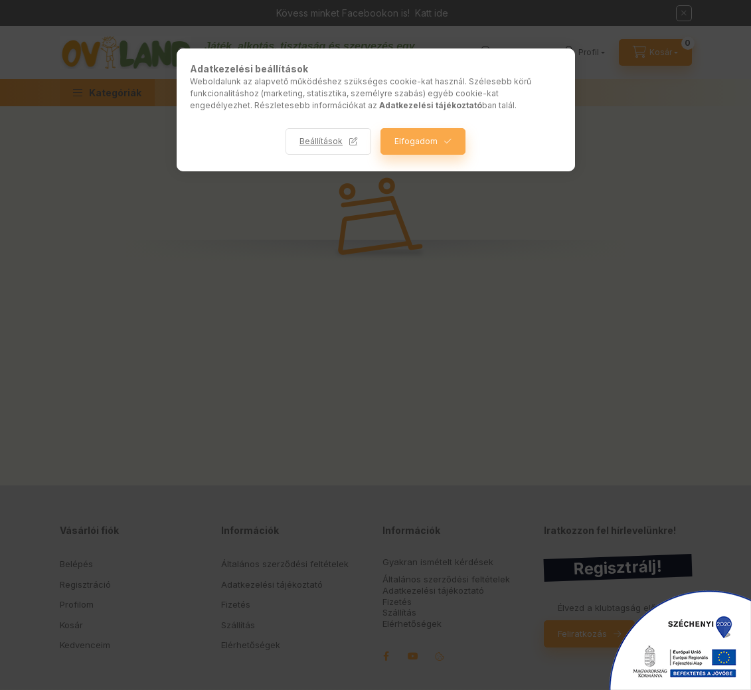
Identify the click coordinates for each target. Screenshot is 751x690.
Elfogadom (416, 141)
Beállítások (321, 141)
